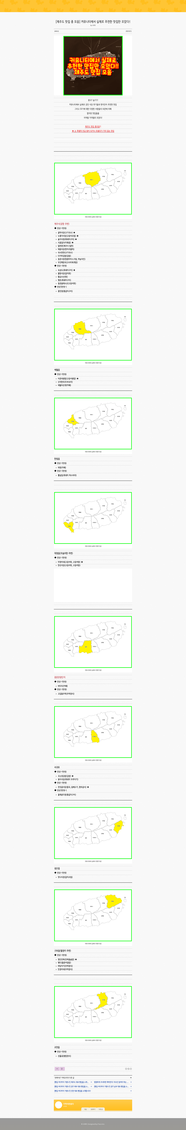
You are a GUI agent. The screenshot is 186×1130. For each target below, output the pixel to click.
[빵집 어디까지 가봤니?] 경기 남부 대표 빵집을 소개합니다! (113, 1086)
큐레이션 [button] (56, 31)
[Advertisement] (93, 585)
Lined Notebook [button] (93, 6)
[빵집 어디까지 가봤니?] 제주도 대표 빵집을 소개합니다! (73, 1082)
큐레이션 (57, 1077)
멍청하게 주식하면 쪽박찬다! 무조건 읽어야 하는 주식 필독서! (113, 1082)
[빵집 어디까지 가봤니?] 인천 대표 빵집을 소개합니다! (72, 1091)
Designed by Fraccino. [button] (96, 1124)
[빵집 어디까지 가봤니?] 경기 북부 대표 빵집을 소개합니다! (73, 1086)
